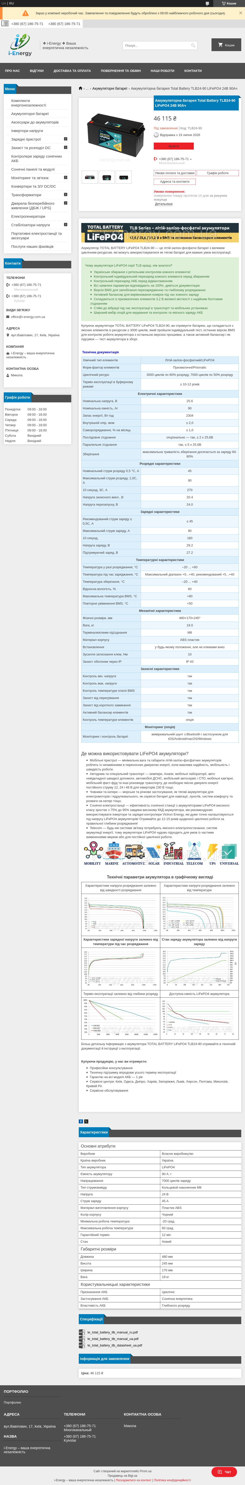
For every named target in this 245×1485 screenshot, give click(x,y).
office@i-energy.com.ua (28, 317)
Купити (173, 146)
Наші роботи (162, 71)
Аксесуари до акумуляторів (35, 122)
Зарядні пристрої (26, 139)
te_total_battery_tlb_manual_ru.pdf (113, 1332)
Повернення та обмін (121, 71)
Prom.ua (146, 1471)
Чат (224, 1472)
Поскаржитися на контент (133, 1480)
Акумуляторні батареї (110, 88)
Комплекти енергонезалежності (28, 102)
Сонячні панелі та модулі (33, 169)
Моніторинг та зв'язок (29, 178)
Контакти (193, 71)
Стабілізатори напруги (30, 225)
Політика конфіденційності (172, 1480)
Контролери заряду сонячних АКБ (36, 158)
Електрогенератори (28, 216)
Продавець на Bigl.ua (122, 1475)
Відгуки (37, 71)
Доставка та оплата (72, 71)
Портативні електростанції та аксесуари (36, 235)
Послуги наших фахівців (32, 246)
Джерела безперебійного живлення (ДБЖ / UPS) (32, 205)
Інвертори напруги (27, 131)
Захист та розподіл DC (30, 148)
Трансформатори (26, 195)
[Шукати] (193, 45)
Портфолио (12, 1402)
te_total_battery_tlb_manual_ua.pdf (113, 1339)
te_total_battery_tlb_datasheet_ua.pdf (115, 1345)
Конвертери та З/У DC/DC (33, 186)
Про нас (12, 71)
